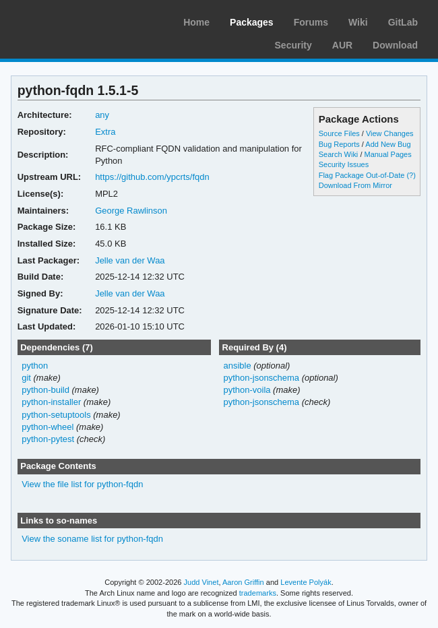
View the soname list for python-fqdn (92, 539)
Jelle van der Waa (129, 260)
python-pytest (48, 439)
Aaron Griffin (243, 582)
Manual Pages (387, 154)
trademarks (257, 593)
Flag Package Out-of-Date (362, 175)
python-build (45, 390)
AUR (342, 45)
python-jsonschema (261, 378)
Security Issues (344, 164)
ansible (237, 365)
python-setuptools (56, 415)
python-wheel (47, 427)
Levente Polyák (305, 582)
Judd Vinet (201, 582)
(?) (410, 175)
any (102, 115)
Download (395, 45)
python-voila (246, 390)
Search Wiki (338, 154)
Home (196, 22)
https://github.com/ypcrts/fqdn (152, 177)
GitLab (403, 22)
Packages (252, 22)
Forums (311, 22)
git (26, 378)
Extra (105, 132)
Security (293, 45)
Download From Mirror (355, 185)
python (35, 365)
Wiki (358, 22)
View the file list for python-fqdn (82, 484)
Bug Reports (339, 144)
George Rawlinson (131, 211)
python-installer (51, 402)
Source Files (339, 133)
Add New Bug (387, 144)
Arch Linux (74, 20)
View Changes (390, 133)
